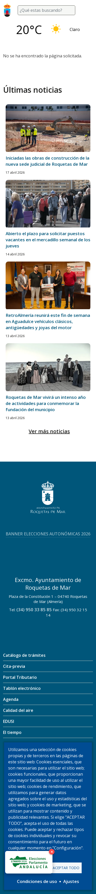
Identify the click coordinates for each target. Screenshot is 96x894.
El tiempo (12, 732)
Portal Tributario (20, 677)
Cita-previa (14, 666)
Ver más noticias (49, 431)
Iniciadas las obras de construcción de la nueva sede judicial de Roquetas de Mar (47, 161)
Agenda (10, 699)
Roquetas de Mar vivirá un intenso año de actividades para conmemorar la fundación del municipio (46, 403)
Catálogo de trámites (24, 655)
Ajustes (71, 881)
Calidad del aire (18, 710)
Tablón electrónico (22, 688)
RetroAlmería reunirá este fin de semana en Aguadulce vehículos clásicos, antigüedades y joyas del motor (48, 321)
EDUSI (8, 721)
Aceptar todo (66, 867)
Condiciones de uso (37, 881)
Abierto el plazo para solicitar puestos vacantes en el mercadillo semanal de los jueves (48, 240)
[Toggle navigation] (87, 10)
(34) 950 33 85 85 (34, 609)
